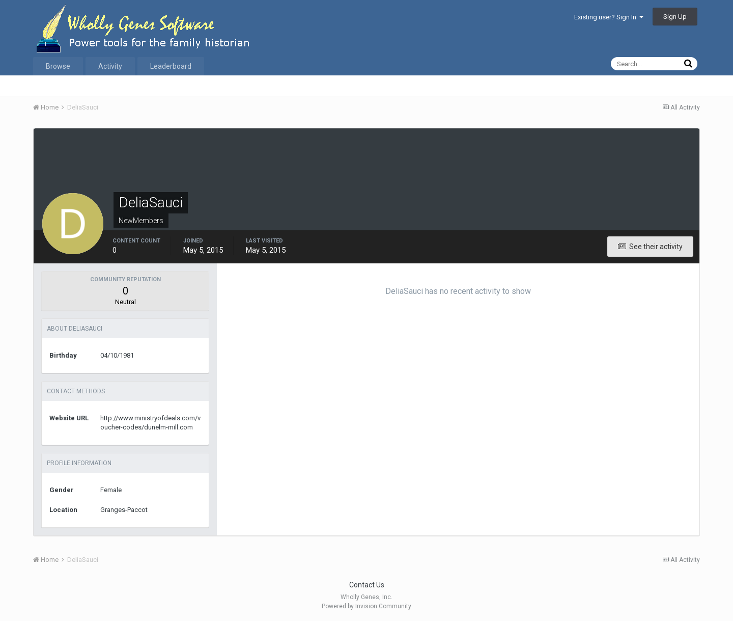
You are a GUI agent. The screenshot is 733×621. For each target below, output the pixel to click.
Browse (58, 66)
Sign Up (675, 16)
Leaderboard (170, 66)
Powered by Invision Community (366, 606)
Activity (110, 66)
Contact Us (366, 585)
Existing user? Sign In (608, 17)
